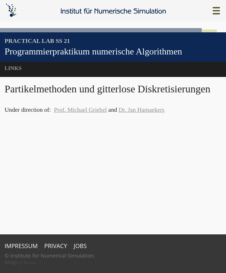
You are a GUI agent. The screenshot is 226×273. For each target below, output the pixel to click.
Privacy (55, 246)
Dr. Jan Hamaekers (141, 109)
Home (113, 11)
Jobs (80, 246)
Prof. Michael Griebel (80, 109)
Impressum (21, 246)
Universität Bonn (200, 254)
